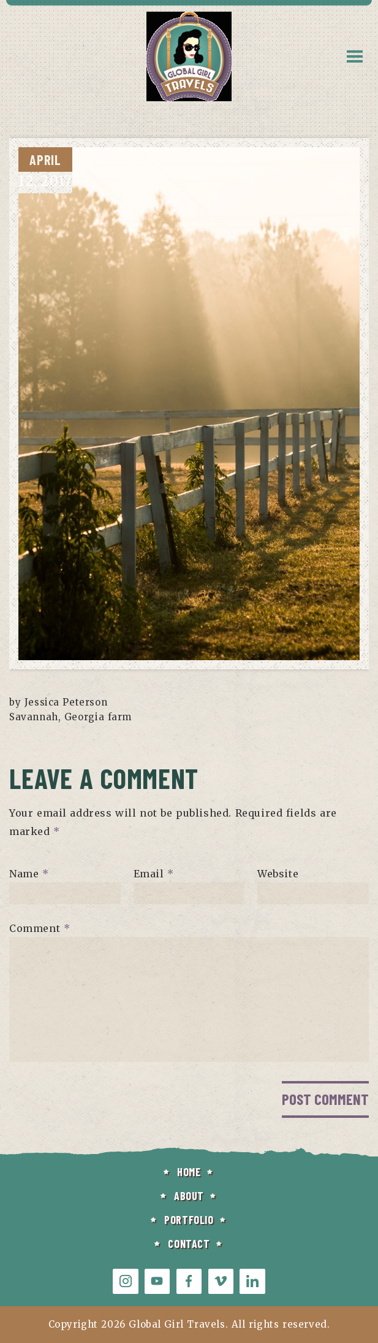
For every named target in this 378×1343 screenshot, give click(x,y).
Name (29, 873)
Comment (39, 928)
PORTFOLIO (188, 1219)
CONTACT (189, 1243)
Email (154, 873)
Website (277, 873)
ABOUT (189, 1196)
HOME (188, 1172)
